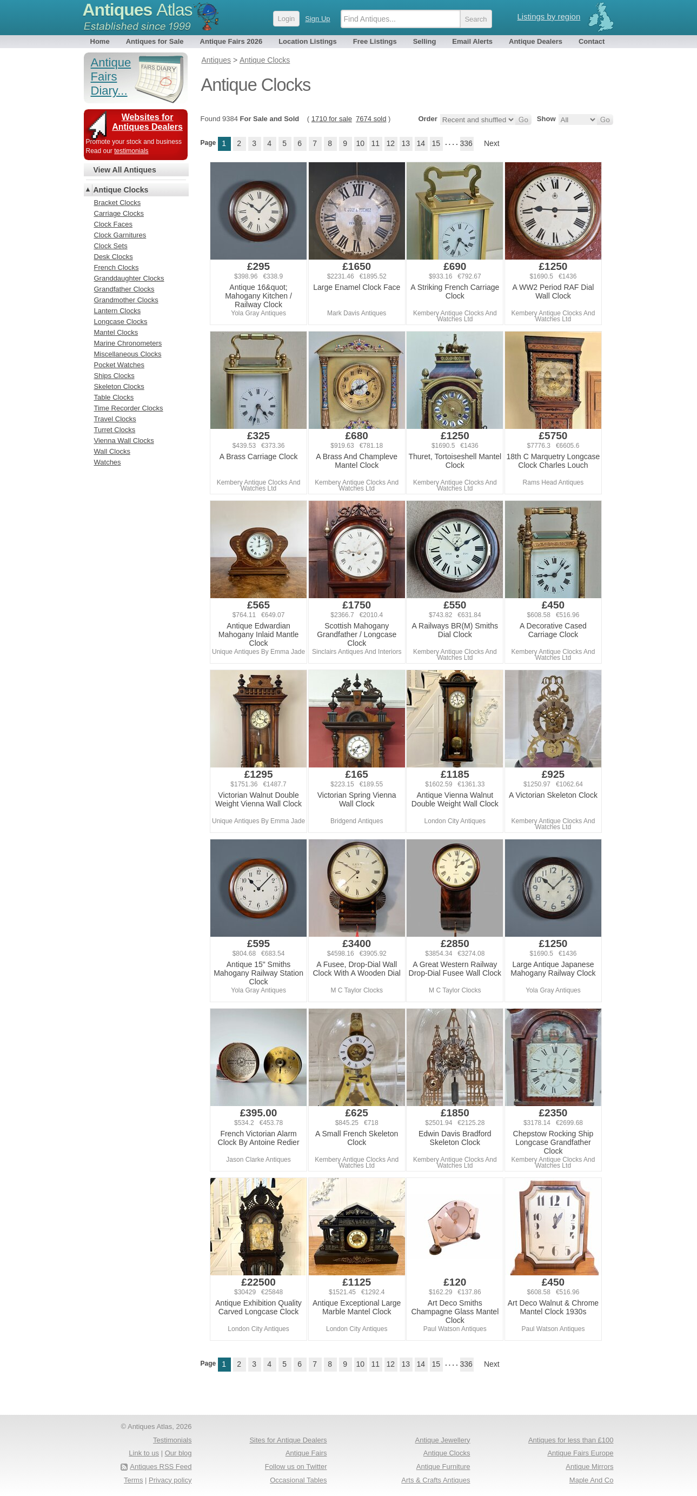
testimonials (131, 151)
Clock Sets (111, 246)
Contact (592, 41)
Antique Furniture (443, 1466)
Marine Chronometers (128, 343)
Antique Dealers (535, 41)
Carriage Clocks (119, 213)
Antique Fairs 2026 (231, 41)
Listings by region (549, 16)
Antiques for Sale (155, 41)
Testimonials (172, 1440)
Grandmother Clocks (126, 300)
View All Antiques (125, 170)
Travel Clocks (115, 419)
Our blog (178, 1453)
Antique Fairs (306, 1453)
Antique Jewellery (442, 1440)
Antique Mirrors (589, 1466)
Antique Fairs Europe (580, 1453)
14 (420, 143)
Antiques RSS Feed (160, 1466)
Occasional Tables (298, 1480)
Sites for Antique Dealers (288, 1440)
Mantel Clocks (116, 332)
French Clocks (116, 267)
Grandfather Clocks (124, 289)
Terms (133, 1480)
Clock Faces (113, 224)
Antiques (137, 9)
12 (390, 143)
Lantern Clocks (117, 311)
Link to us (144, 1453)
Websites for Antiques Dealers (147, 121)
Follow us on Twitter (296, 1466)
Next (492, 143)
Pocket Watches (119, 365)
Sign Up (317, 19)
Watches (107, 462)
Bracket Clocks (117, 202)
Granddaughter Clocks (129, 278)
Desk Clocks (113, 257)
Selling (424, 41)
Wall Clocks (112, 451)
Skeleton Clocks (119, 386)
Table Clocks (114, 397)
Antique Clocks (121, 190)
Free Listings (375, 41)
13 (405, 143)
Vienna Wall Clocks (124, 440)
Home (100, 41)
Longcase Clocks (121, 321)
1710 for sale (331, 119)
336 (466, 143)
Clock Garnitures (120, 235)
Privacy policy (170, 1480)
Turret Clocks (115, 430)
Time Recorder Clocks (128, 408)
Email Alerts (472, 41)
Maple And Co (591, 1480)
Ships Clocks (114, 376)
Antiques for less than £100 (571, 1440)
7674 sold (371, 119)
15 (436, 143)
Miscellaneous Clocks (128, 354)
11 (375, 143)
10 (360, 143)
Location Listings (307, 41)
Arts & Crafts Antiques (435, 1480)
